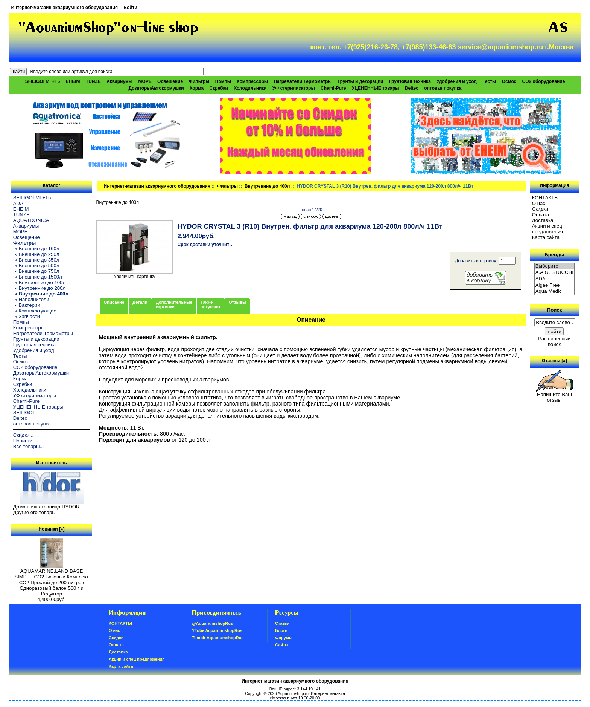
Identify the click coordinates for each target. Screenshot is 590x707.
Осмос (509, 81)
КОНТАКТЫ (545, 197)
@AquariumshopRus (212, 623)
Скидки (540, 209)
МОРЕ (144, 81)
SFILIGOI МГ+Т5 (42, 81)
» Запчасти (26, 316)
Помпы (223, 81)
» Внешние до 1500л (37, 277)
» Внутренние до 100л (39, 282)
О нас (538, 203)
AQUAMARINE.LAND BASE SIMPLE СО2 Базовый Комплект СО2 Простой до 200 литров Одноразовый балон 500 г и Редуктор (51, 580)
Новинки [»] (51, 529)
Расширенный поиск (554, 341)
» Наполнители (31, 299)
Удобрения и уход (456, 81)
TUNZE (93, 81)
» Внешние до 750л (36, 271)
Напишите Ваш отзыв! (554, 395)
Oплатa (540, 214)
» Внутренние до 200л (39, 288)
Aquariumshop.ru (293, 693)
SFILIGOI (23, 412)
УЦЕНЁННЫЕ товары (375, 88)
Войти (130, 7)
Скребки (219, 88)
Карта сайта (546, 237)
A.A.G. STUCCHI (555, 272)
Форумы (283, 637)
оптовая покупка (442, 88)
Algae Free (555, 285)
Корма (197, 88)
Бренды (554, 254)
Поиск (554, 310)
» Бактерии (26, 305)
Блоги (281, 630)
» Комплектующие (34, 311)
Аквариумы (119, 81)
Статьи (282, 623)
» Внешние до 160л (36, 248)
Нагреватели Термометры (302, 81)
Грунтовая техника (410, 81)
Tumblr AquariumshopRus (218, 637)
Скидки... (23, 435)
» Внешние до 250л (36, 254)
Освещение (170, 81)
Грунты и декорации (360, 81)
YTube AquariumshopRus (217, 630)
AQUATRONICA (31, 220)
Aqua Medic (555, 291)
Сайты (282, 645)
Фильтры (227, 186)
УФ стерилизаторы (293, 88)
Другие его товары (34, 512)
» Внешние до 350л (36, 260)
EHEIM (72, 81)
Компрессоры (252, 81)
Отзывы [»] (554, 360)
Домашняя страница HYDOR (46, 507)
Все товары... (28, 446)
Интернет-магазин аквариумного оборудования (64, 7)
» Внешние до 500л (36, 265)
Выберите (555, 266)
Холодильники (250, 88)
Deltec (411, 88)
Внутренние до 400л (267, 186)
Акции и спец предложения (547, 228)
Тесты (489, 81)
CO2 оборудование (543, 81)
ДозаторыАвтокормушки (156, 88)
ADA (18, 203)
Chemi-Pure (333, 88)
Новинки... (25, 441)
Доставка (543, 220)
